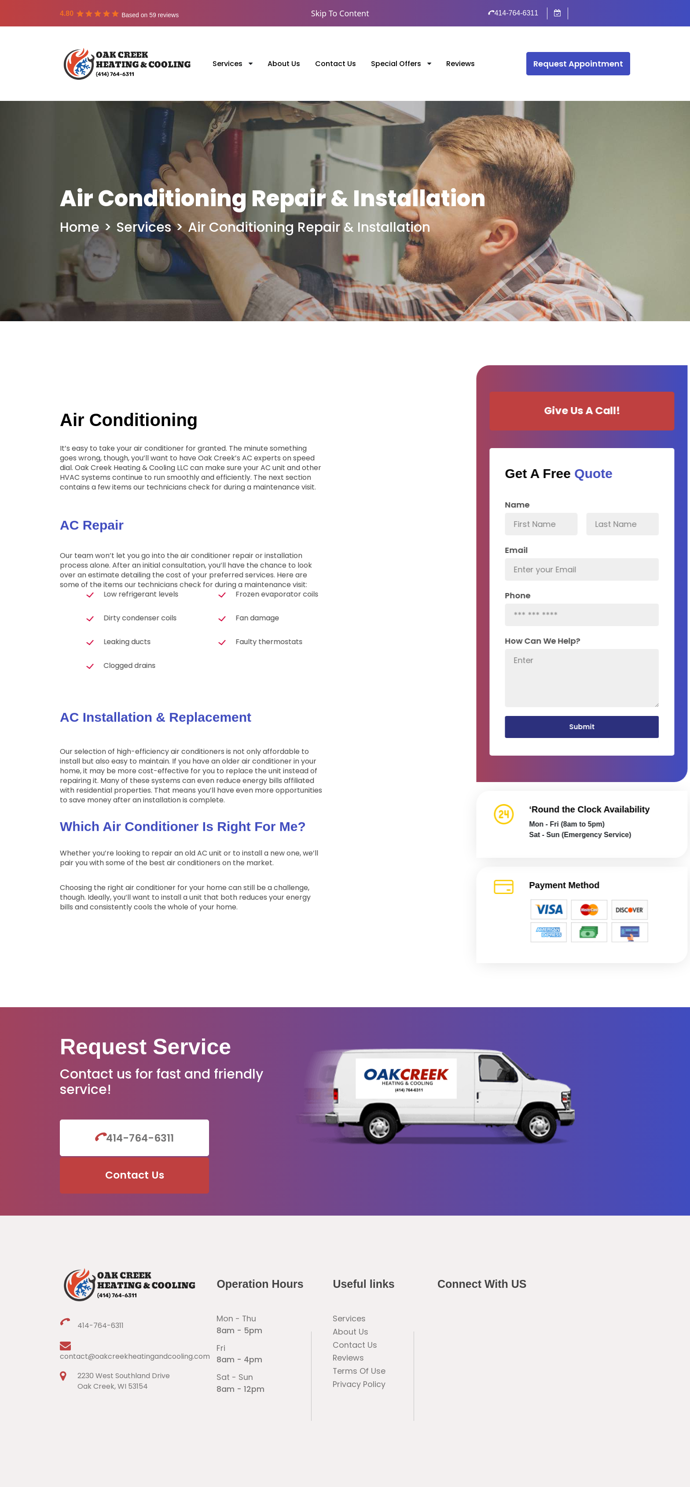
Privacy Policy (359, 1351)
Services (227, 64)
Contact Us (335, 64)
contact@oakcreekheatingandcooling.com (121, 1317)
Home (79, 227)
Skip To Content (340, 13)
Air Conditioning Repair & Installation (309, 227)
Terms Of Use (359, 1337)
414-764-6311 (513, 13)
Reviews (460, 64)
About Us (284, 64)
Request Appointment (578, 63)
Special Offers (396, 64)
